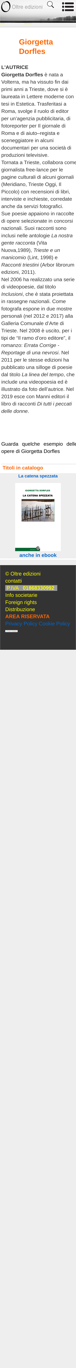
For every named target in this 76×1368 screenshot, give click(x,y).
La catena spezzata (38, 476)
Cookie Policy (54, 623)
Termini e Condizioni (12, 631)
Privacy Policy (21, 623)
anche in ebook (38, 555)
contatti (13, 581)
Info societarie (21, 595)
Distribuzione (20, 609)
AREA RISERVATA (27, 616)
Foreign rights (21, 602)
